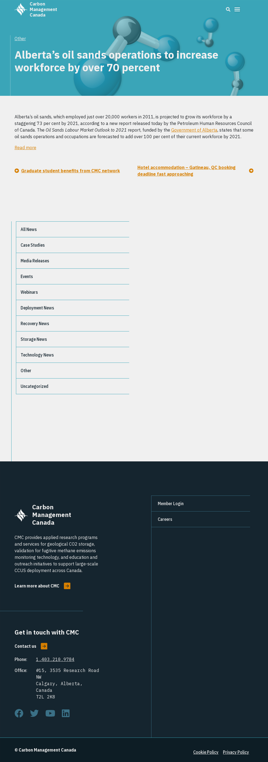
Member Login (171, 503)
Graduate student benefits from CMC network (70, 170)
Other (20, 38)
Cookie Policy (206, 752)
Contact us (25, 646)
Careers (165, 519)
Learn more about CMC (37, 586)
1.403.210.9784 (55, 659)
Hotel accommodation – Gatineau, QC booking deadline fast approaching (186, 171)
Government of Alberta (194, 130)
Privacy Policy (236, 752)
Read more (25, 147)
